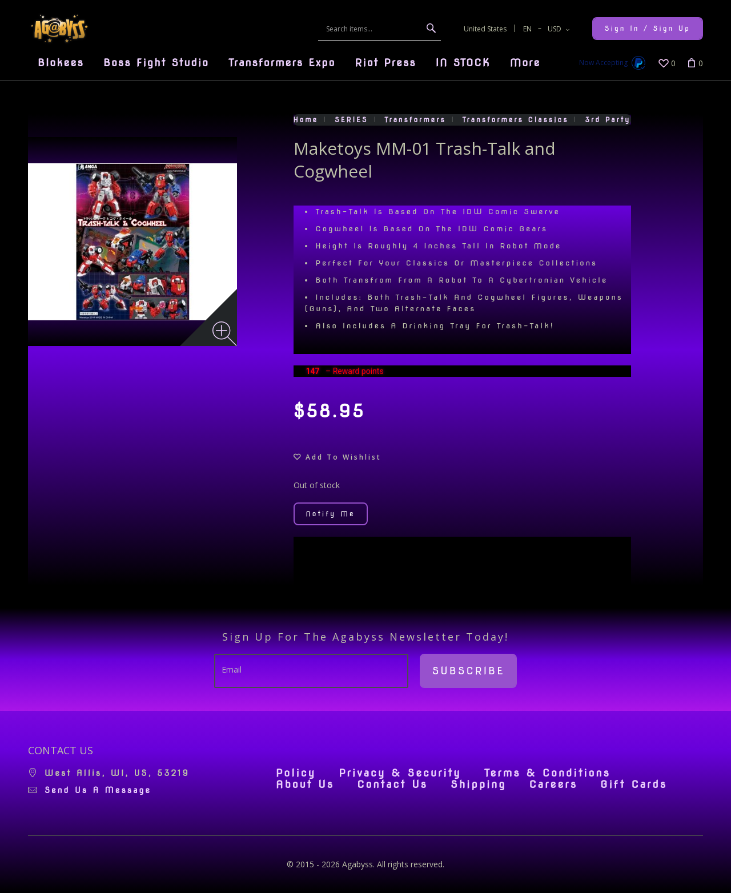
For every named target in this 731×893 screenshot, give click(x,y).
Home (306, 119)
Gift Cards (633, 784)
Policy (296, 773)
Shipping (478, 784)
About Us (305, 784)
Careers (553, 784)
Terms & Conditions (547, 773)
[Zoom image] (224, 333)
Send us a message (98, 790)
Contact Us (392, 784)
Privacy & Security (400, 773)
